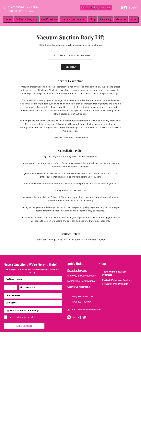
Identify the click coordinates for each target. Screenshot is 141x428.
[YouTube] (69, 317)
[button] (122, 7)
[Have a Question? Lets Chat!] (96, 7)
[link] (70, 67)
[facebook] (74, 317)
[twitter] (84, 317)
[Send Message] (24, 326)
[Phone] (4, 7)
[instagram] (79, 317)
